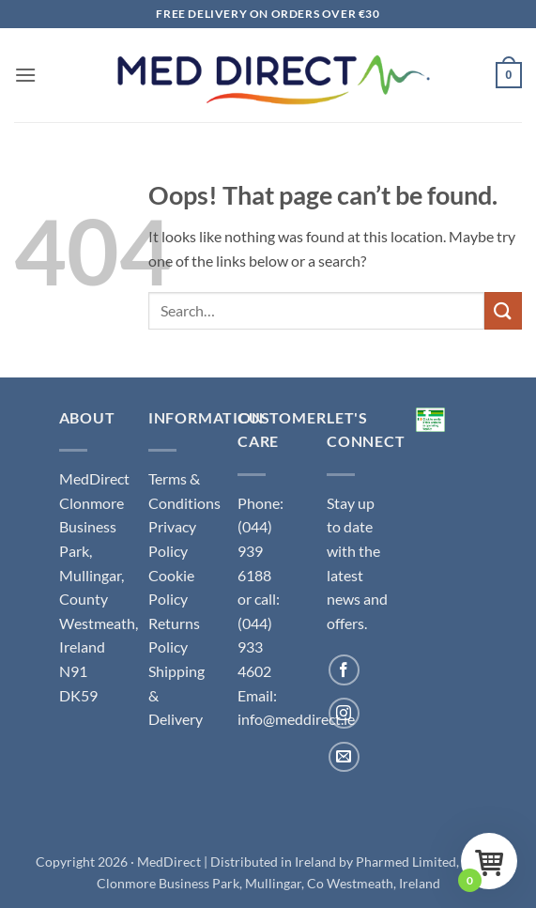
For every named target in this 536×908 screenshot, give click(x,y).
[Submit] (503, 310)
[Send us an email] (344, 757)
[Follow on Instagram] (344, 713)
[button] (25, 75)
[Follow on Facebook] (344, 669)
